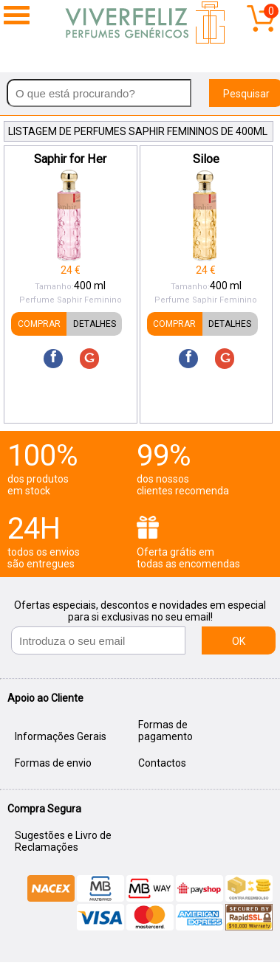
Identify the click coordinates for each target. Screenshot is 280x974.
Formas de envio (53, 763)
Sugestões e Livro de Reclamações (63, 841)
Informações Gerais (60, 736)
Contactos (162, 763)
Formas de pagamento (165, 730)
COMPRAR (39, 324)
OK (238, 641)
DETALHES (94, 324)
